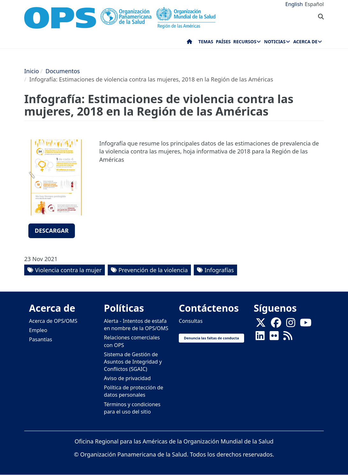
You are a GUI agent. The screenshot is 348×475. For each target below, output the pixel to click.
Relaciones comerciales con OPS (132, 341)
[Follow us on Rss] (287, 337)
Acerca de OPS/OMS (53, 320)
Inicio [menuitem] (189, 43)
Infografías (219, 270)
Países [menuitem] (223, 42)
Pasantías (40, 339)
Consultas (191, 320)
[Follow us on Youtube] (305, 324)
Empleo (38, 330)
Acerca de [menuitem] (305, 42)
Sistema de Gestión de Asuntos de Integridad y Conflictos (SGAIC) (133, 361)
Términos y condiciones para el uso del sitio (132, 408)
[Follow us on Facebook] (276, 324)
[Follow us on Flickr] (274, 337)
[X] (261, 324)
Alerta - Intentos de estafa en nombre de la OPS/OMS (136, 324)
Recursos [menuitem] (244, 42)
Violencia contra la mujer (68, 270)
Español (314, 4)
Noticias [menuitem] (275, 42)
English (294, 4)
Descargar (52, 230)
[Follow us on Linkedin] (260, 337)
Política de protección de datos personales (133, 391)
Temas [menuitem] (205, 42)
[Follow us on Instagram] (290, 324)
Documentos (63, 71)
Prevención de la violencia (153, 270)
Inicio (31, 71)
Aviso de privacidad (127, 378)
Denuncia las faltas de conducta (211, 338)
